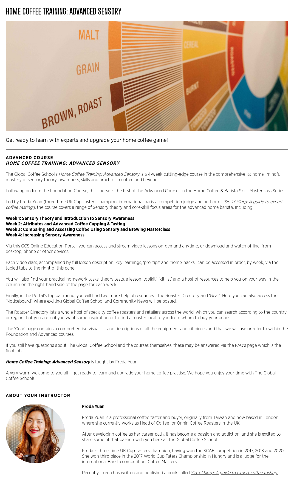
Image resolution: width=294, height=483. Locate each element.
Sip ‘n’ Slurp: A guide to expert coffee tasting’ (234, 473)
